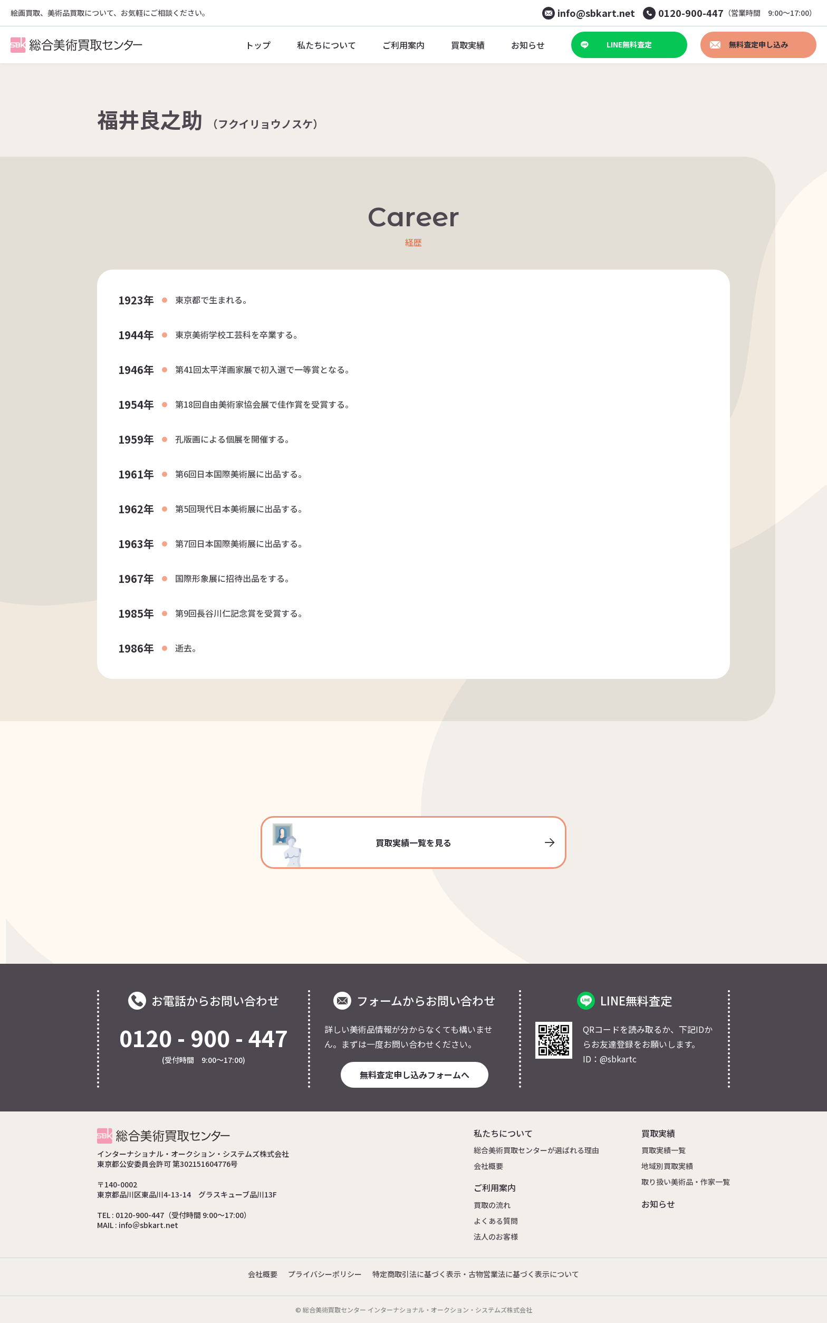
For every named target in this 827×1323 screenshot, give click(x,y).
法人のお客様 (496, 1236)
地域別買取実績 (667, 1166)
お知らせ (658, 1203)
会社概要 (488, 1166)
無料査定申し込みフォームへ (414, 1074)
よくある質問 (496, 1220)
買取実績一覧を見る (413, 845)
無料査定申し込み (749, 44)
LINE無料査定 (616, 44)
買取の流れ (492, 1205)
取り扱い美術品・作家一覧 (685, 1181)
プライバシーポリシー (325, 1274)
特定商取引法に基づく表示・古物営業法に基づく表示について (475, 1274)
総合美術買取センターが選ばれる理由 (536, 1150)
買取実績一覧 (663, 1150)
